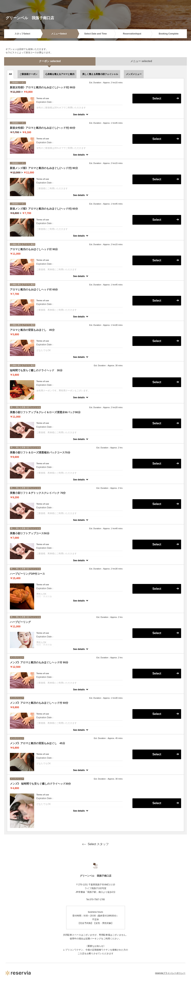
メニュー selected (141, 61)
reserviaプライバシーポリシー (170, 973)
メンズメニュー (134, 74)
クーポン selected (50, 61)
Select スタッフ (95, 844)
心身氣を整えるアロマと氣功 (59, 74)
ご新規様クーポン (28, 74)
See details (79, 114)
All (10, 74)
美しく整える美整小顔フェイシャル (100, 74)
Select (156, 98)
